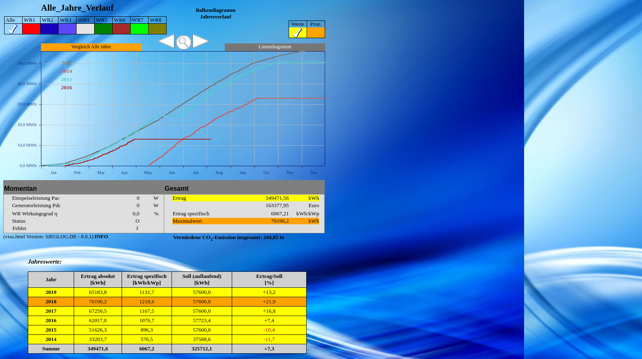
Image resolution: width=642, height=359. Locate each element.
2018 (51, 301)
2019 (51, 292)
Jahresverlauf (215, 17)
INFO (100, 236)
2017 (51, 311)
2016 (51, 320)
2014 (51, 339)
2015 (51, 330)
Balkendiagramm (215, 10)
